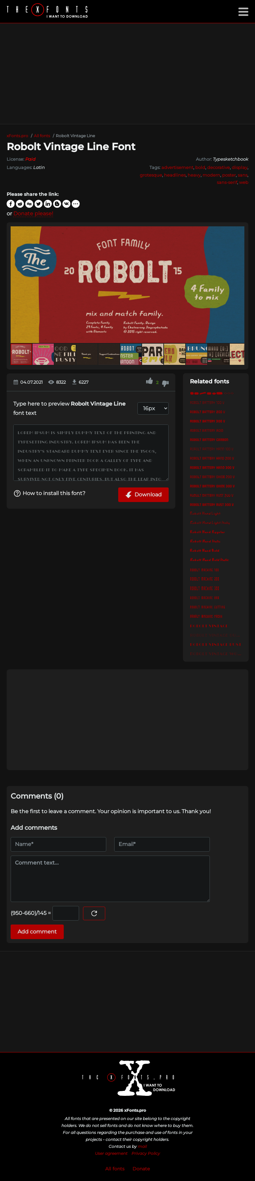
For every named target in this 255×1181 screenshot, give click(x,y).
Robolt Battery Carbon (209, 439)
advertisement (177, 167)
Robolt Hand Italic (205, 541)
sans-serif (227, 182)
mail (142, 1146)
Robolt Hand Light (205, 513)
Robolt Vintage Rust (215, 643)
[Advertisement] (127, 73)
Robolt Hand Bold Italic (209, 560)
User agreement (111, 1153)
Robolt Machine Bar (204, 597)
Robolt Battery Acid (206, 430)
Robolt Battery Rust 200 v (211, 495)
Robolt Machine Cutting (207, 606)
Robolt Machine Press (206, 615)
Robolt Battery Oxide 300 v (212, 485)
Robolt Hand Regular (207, 532)
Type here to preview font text (69, 408)
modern (211, 175)
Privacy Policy (145, 1153)
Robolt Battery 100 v (207, 402)
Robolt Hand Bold (204, 550)
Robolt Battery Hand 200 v (212, 458)
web (243, 182)
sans (242, 175)
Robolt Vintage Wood (216, 652)
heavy (194, 175)
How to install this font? (49, 493)
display (239, 167)
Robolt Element (216, 393)
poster (229, 175)
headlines (175, 175)
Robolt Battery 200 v (207, 411)
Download (143, 494)
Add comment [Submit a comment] (37, 931)
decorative (218, 167)
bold (200, 167)
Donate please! (33, 213)
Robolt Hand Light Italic (210, 523)
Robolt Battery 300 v (207, 420)
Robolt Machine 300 (204, 587)
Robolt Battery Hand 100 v (211, 448)
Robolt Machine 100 (204, 569)
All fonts (115, 1169)
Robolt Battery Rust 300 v (212, 504)
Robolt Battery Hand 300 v (212, 467)
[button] (238, 284)
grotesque (151, 175)
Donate (141, 1169)
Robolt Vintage (209, 625)
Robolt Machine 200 (204, 578)
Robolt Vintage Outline (216, 634)
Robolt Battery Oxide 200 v (212, 476)
